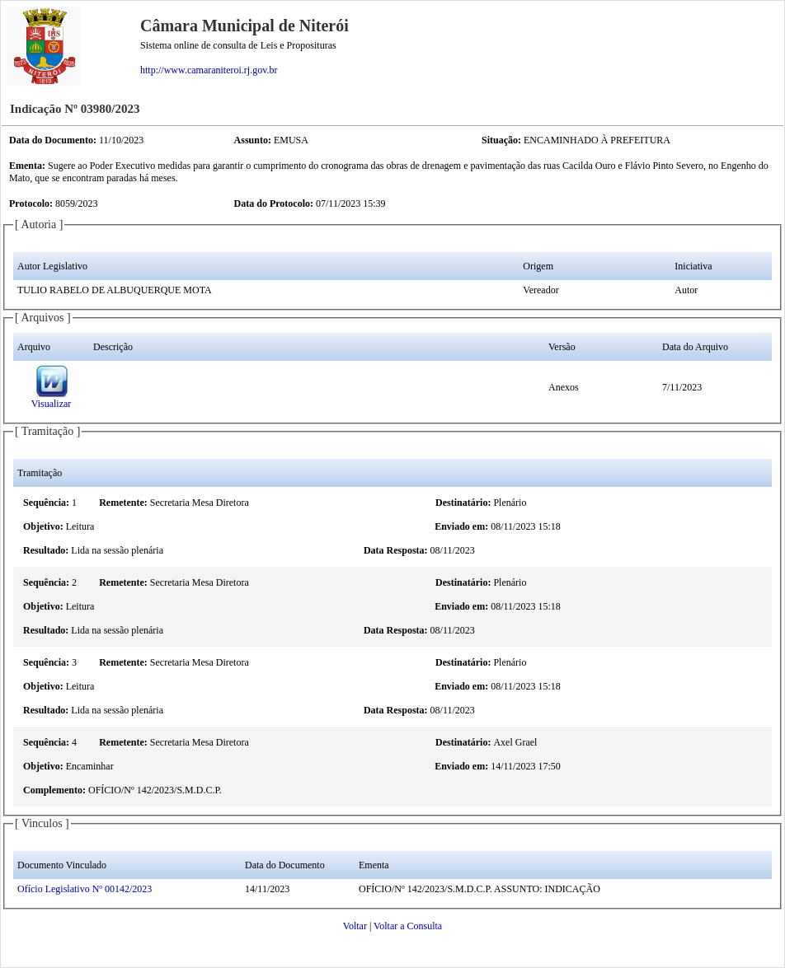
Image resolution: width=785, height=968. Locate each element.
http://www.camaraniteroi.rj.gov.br (208, 70)
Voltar (355, 926)
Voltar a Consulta (408, 926)
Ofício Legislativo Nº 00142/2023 (84, 889)
